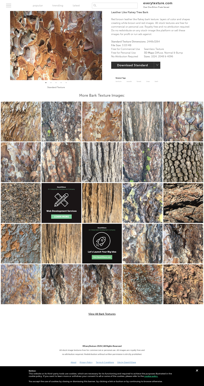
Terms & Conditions (105, 362)
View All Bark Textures (102, 314)
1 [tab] (46, 82)
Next (104, 45)
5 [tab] (66, 82)
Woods (129, 81)
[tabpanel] (56, 45)
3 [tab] (56, 82)
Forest (139, 81)
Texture (118, 81)
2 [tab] (51, 82)
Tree (148, 81)
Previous (7, 45)
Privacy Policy (86, 362)
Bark (156, 81)
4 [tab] (61, 82)
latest (76, 5)
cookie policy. (151, 376)
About (73, 362)
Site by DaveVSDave (126, 362)
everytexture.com (157, 4)
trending (57, 5)
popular (38, 5)
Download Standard (132, 65)
